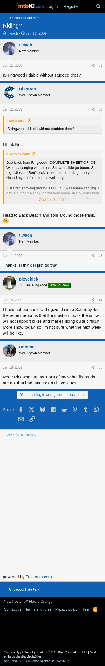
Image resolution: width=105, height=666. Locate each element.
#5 (100, 367)
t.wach (13, 33)
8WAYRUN (62, 661)
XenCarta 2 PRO (15, 661)
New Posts (12, 601)
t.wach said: (16, 120)
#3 (100, 256)
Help (85, 609)
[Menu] (7, 6)
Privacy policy (66, 609)
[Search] (98, 6)
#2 (100, 109)
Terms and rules (38, 609)
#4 (100, 300)
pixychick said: (18, 154)
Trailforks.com (38, 576)
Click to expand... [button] (53, 200)
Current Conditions (52, 462)
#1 (100, 66)
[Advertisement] (53, 630)
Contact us (12, 609)
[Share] (93, 65)
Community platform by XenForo (45, 652)
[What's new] (87, 6)
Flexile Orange (38, 601)
